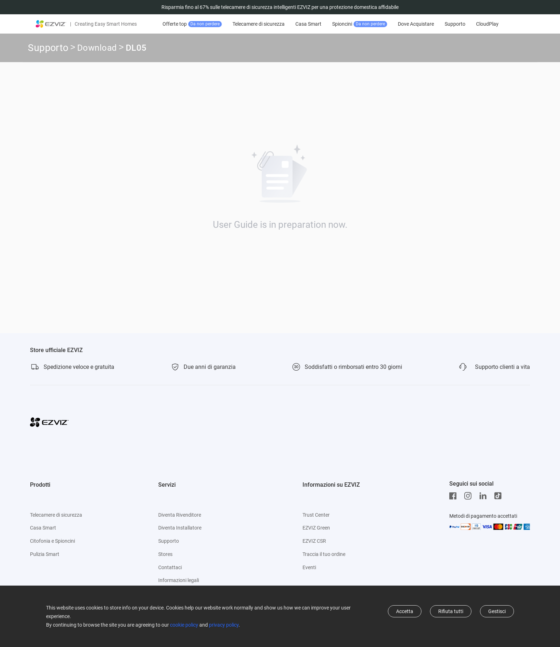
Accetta (404, 611)
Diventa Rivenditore (179, 515)
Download (97, 49)
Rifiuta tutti (450, 611)
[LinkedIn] (484, 496)
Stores (165, 554)
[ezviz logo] (51, 24)
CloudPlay (488, 24)
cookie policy (184, 625)
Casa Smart (309, 24)
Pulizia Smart (44, 554)
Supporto (456, 24)
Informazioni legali (178, 580)
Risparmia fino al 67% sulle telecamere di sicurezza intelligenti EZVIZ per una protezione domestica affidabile (280, 7)
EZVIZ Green (316, 528)
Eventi (309, 567)
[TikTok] (499, 496)
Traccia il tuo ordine (323, 554)
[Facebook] (454, 496)
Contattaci (170, 567)
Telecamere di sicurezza (260, 24)
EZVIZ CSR (314, 541)
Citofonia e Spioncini (52, 541)
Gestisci (497, 611)
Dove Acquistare (417, 24)
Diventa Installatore (179, 528)
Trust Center (316, 515)
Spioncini (360, 24)
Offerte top (193, 24)
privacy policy (224, 625)
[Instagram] (469, 496)
